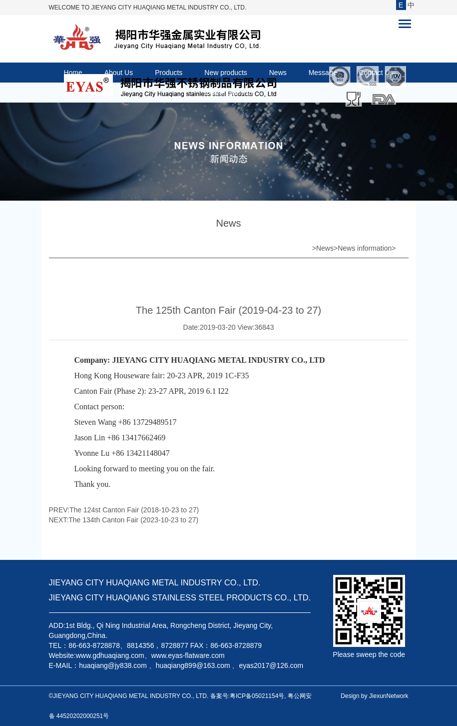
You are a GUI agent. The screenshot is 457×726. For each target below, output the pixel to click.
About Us (118, 73)
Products (168, 73)
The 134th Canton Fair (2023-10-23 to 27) (133, 520)
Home (72, 73)
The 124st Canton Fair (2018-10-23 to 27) (134, 510)
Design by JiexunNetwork (374, 695)
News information (365, 248)
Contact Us (376, 73)
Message (323, 73)
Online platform (228, 93)
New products (225, 73)
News (278, 73)
